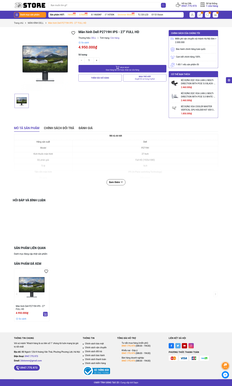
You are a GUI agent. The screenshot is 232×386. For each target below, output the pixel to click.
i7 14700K (109, 14)
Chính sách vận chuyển (96, 347)
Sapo (135, 382)
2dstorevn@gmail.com (31, 360)
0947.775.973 (189, 6)
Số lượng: (83, 54)
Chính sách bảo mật (94, 343)
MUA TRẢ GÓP (145, 78)
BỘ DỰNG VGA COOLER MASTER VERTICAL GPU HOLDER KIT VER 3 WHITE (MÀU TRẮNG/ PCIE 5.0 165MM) (197, 108)
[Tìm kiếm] (163, 5)
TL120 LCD (143, 14)
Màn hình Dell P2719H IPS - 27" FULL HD (30, 307)
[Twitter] (178, 345)
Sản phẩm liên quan (30, 248)
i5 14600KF (96, 14)
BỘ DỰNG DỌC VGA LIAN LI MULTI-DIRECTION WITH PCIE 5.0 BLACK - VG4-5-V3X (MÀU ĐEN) (197, 82)
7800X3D (71, 14)
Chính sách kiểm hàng (95, 363)
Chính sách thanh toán (95, 359)
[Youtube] (184, 345)
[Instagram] (191, 345)
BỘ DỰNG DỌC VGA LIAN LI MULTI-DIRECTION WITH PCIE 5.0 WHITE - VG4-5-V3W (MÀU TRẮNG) (197, 95)
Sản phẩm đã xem (27, 263)
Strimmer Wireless (126, 14)
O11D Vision (157, 14)
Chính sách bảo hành (95, 355)
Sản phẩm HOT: (57, 14)
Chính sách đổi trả (93, 351)
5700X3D (83, 14)
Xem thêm (116, 182)
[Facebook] (171, 345)
